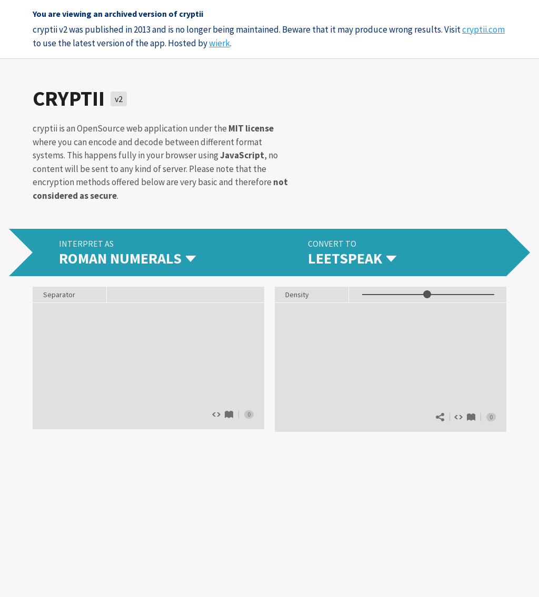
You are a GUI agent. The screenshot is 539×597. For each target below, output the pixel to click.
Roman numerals (229, 414)
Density (297, 294)
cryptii (69, 98)
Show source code (458, 417)
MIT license (251, 128)
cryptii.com (483, 29)
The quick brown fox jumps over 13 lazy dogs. (148, 365)
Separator (59, 294)
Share (440, 417)
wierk (219, 43)
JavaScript (242, 155)
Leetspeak (471, 417)
